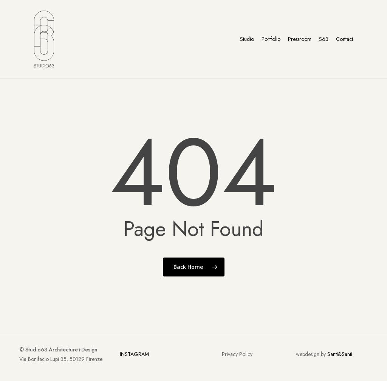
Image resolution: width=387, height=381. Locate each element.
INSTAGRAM (134, 354)
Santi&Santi (339, 354)
